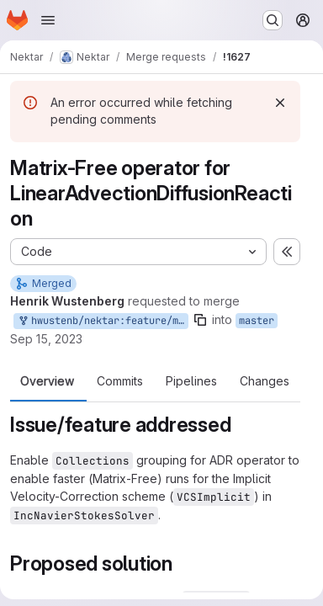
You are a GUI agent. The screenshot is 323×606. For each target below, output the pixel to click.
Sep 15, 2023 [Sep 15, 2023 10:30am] (46, 339)
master (256, 320)
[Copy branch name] (200, 320)
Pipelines (191, 381)
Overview (47, 381)
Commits (120, 381)
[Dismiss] (280, 103)
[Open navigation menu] (47, 20)
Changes (264, 381)
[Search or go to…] (272, 20)
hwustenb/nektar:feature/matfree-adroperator (102, 321)
